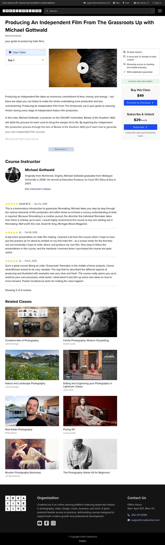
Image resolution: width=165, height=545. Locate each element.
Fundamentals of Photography (22, 340)
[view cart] (126, 3)
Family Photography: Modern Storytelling (86, 340)
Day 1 (11, 60)
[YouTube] (39, 523)
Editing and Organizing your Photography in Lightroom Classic (87, 385)
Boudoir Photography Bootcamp (23, 472)
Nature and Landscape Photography (25, 383)
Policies (82, 540)
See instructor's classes (38, 189)
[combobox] (99, 10)
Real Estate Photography (18, 429)
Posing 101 (69, 429)
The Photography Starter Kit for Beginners (86, 472)
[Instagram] (53, 523)
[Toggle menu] (159, 10)
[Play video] (83, 68)
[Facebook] (46, 523)
